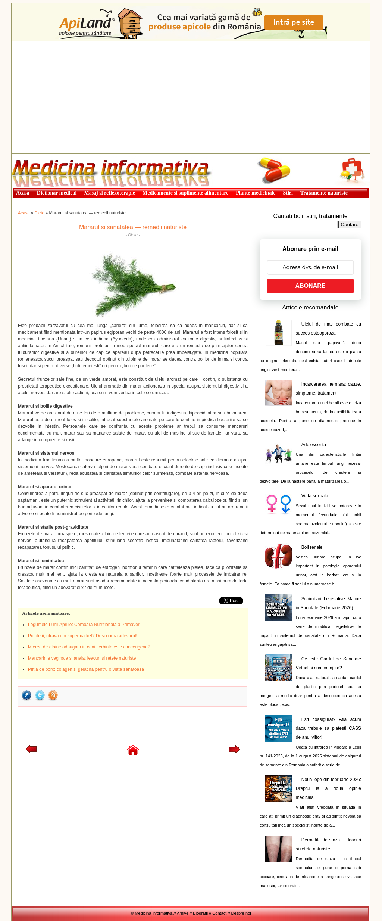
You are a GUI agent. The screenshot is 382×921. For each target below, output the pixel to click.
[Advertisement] (191, 97)
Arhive (182, 913)
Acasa (24, 213)
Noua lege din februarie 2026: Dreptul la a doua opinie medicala (328, 788)
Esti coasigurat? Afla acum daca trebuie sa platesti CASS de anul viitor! (328, 728)
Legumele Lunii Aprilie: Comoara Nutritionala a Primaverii (84, 624)
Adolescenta (313, 444)
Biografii (200, 913)
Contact (219, 913)
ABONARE (310, 286)
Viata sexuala (314, 495)
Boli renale (312, 547)
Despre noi (241, 913)
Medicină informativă (31, 156)
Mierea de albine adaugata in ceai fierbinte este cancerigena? (89, 647)
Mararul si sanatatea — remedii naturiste (133, 227)
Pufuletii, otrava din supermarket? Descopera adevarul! (82, 635)
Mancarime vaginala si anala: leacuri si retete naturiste (82, 658)
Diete (39, 213)
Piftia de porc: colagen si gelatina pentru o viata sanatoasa (86, 669)
